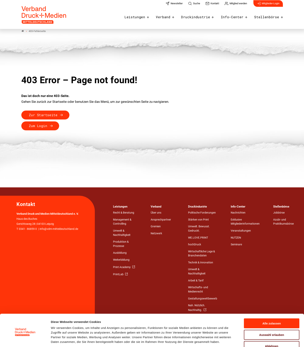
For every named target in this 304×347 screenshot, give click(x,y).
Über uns (156, 213)
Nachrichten (238, 213)
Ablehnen (271, 331)
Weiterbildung (121, 260)
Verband (171, 16)
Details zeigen (206, 339)
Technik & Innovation (200, 262)
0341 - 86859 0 (28, 229)
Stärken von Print (198, 219)
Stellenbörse (267, 16)
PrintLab (118, 274)
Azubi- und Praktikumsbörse (283, 222)
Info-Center (235, 16)
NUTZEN (236, 237)
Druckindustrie (201, 16)
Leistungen (144, 16)
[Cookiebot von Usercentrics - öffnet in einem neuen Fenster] (25, 339)
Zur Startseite (43, 115)
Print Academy (122, 267)
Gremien (156, 226)
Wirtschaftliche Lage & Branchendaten (201, 253)
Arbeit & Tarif (196, 280)
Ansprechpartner (161, 219)
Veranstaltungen (241, 231)
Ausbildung (120, 253)
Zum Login (38, 126)
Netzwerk (156, 233)
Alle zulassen (271, 308)
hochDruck (194, 244)
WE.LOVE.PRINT (198, 237)
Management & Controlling (122, 222)
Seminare (236, 244)
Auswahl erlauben (271, 319)
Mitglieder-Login (268, 5)
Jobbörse (279, 213)
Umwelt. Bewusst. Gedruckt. (199, 229)
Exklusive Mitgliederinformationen (245, 222)
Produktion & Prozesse (121, 244)
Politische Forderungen (202, 213)
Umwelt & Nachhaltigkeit (121, 233)
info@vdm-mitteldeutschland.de (59, 229)
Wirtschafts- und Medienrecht (198, 289)
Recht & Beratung (123, 213)
